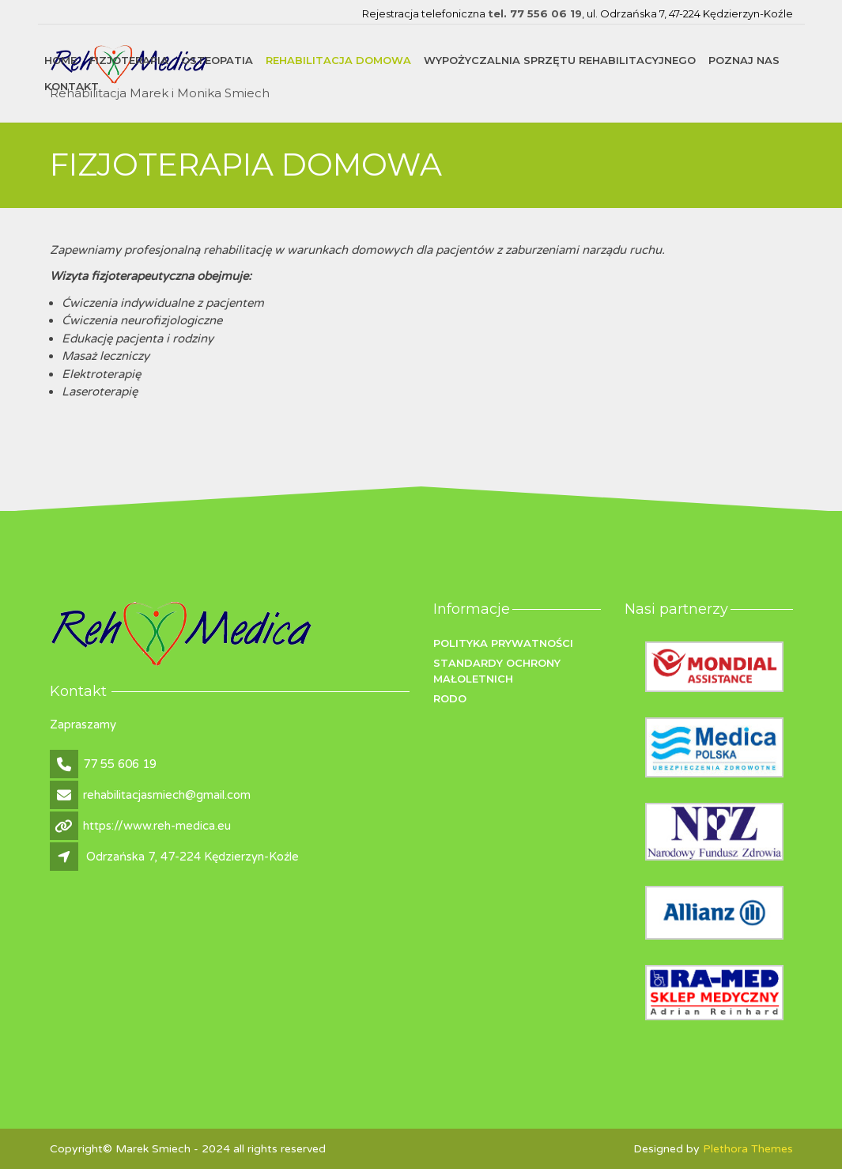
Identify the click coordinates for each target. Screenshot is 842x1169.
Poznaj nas (744, 60)
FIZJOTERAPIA (128, 60)
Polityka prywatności (503, 643)
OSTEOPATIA (217, 60)
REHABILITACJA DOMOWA (338, 60)
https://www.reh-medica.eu (157, 826)
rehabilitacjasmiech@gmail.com (167, 795)
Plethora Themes (748, 1149)
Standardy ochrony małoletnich (497, 670)
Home (60, 60)
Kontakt (71, 86)
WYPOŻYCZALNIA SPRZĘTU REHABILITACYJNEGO (560, 60)
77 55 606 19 (120, 764)
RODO (449, 698)
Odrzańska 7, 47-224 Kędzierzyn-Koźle (192, 856)
